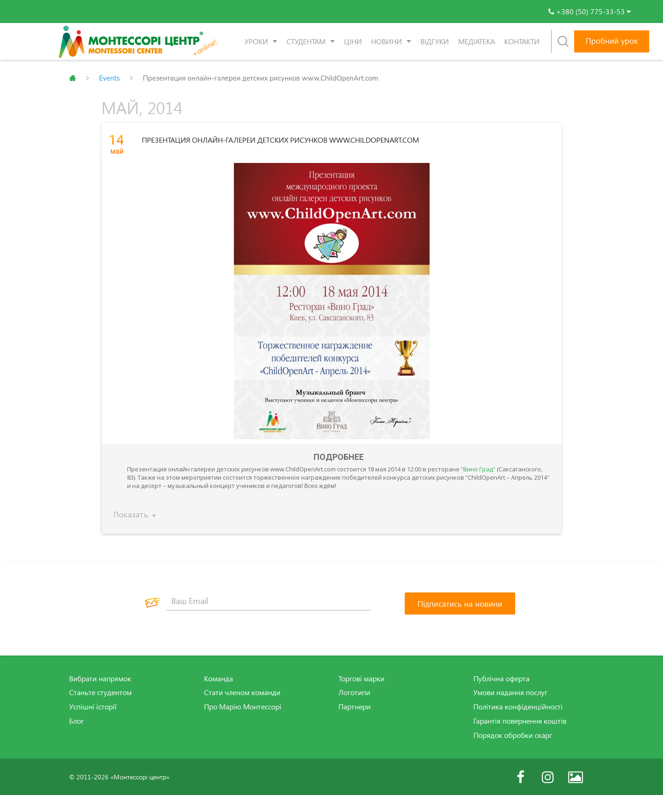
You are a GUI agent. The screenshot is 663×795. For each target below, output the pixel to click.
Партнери (354, 707)
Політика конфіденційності (518, 707)
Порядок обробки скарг (512, 735)
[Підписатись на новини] (460, 603)
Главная (72, 78)
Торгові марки (361, 678)
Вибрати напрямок (100, 678)
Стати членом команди (242, 692)
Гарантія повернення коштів (519, 721)
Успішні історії (92, 707)
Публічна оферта (501, 678)
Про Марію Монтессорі (242, 707)
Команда (218, 678)
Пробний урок (612, 40)
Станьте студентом (100, 692)
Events (109, 78)
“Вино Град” (478, 468)
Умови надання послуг (510, 692)
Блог (76, 721)
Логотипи (354, 692)
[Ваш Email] (269, 601)
